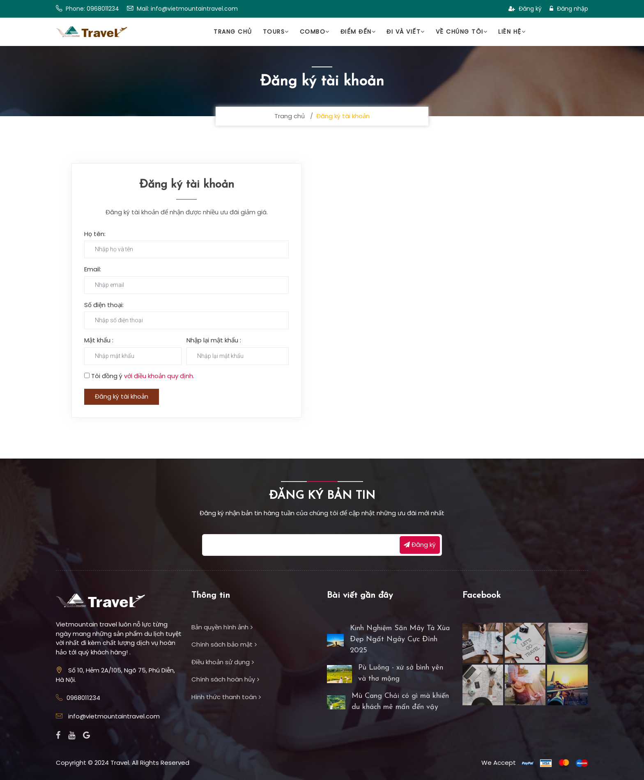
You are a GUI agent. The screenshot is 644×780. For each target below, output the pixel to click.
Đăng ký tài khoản (121, 396)
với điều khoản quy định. (159, 376)
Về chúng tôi (462, 32)
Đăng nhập (569, 9)
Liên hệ (512, 32)
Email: (92, 269)
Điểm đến (358, 32)
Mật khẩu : (98, 340)
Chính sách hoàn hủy (225, 679)
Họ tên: (95, 233)
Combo (315, 32)
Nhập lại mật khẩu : (213, 340)
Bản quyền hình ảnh (222, 627)
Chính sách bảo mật (224, 644)
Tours (276, 32)
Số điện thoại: (104, 305)
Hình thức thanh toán (226, 697)
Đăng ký (525, 9)
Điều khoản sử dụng (222, 662)
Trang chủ (233, 32)
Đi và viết (405, 32)
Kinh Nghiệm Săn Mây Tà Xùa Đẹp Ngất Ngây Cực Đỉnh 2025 (400, 639)
